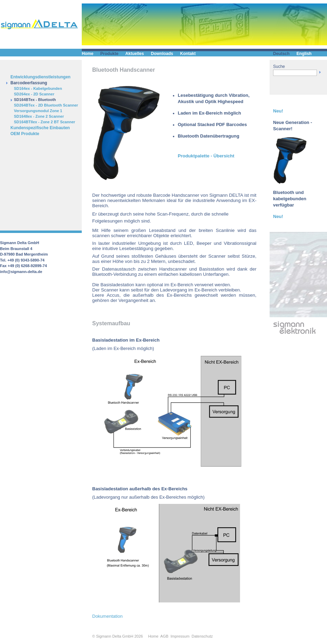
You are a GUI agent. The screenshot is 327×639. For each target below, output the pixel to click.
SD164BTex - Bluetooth (35, 100)
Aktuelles (134, 53)
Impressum (179, 636)
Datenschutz (202, 636)
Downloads (162, 53)
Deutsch (281, 53)
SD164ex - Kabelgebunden (38, 88)
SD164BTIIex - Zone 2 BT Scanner (44, 122)
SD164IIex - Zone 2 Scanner (39, 116)
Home (87, 53)
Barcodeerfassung (28, 82)
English (303, 53)
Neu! (278, 111)
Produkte (109, 53)
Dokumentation (107, 616)
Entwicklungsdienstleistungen (40, 77)
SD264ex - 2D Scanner (34, 94)
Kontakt (188, 53)
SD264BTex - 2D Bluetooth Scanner (46, 105)
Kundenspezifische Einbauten (40, 127)
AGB (164, 636)
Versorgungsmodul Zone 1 (38, 111)
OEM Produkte (24, 133)
